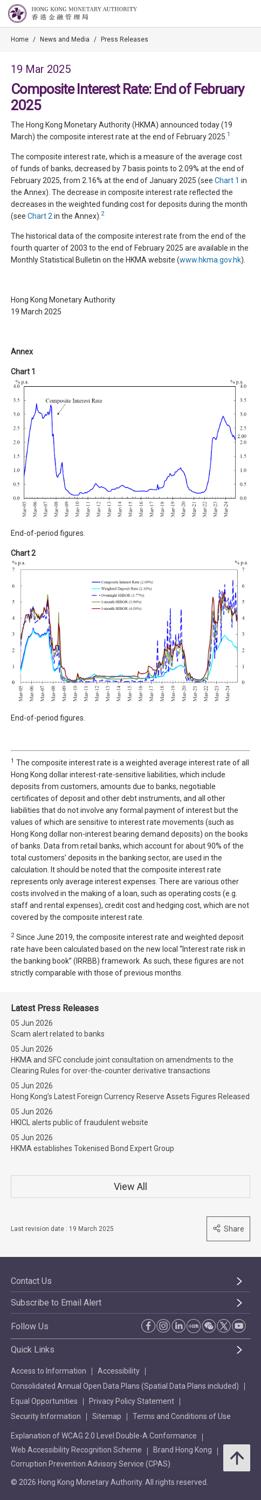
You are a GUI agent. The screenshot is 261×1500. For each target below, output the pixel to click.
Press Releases (124, 39)
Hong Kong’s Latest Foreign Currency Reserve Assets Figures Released (130, 1096)
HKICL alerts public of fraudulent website (79, 1122)
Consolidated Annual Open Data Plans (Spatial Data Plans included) (125, 1386)
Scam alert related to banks (58, 1034)
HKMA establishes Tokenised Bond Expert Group (92, 1148)
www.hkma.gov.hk (210, 259)
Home (20, 39)
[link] (225, 14)
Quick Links (32, 1349)
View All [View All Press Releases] (130, 1186)
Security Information (46, 1416)
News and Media (65, 39)
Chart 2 (40, 216)
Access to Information (48, 1371)
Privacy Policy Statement (131, 1401)
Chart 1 (227, 180)
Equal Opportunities (44, 1401)
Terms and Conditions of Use (182, 1416)
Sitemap (106, 1416)
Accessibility (119, 1371)
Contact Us (31, 1281)
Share (228, 1228)
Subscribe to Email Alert (56, 1302)
